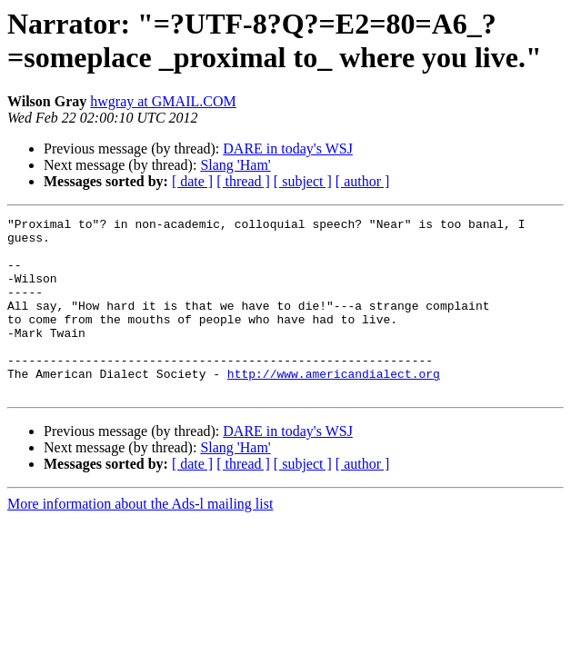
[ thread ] (243, 181)
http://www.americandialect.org (333, 406)
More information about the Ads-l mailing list (140, 539)
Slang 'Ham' (235, 165)
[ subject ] (303, 181)
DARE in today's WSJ (288, 148)
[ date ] (192, 181)
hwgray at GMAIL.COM (162, 101)
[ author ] (363, 181)
